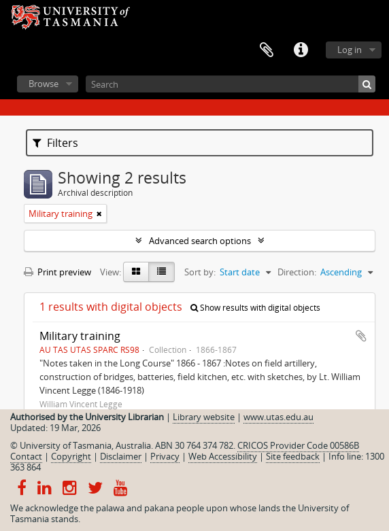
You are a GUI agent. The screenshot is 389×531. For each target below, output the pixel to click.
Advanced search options (200, 241)
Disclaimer (120, 456)
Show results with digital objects (255, 307)
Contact (26, 456)
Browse (43, 84)
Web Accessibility (222, 456)
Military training (79, 335)
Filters (55, 142)
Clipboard (267, 50)
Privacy (165, 456)
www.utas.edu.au (278, 417)
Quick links (301, 50)
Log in (349, 50)
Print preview (57, 272)
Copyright (71, 456)
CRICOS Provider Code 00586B (298, 445)
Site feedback (293, 456)
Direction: (296, 272)
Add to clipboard (361, 336)
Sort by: (200, 272)
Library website (204, 417)
